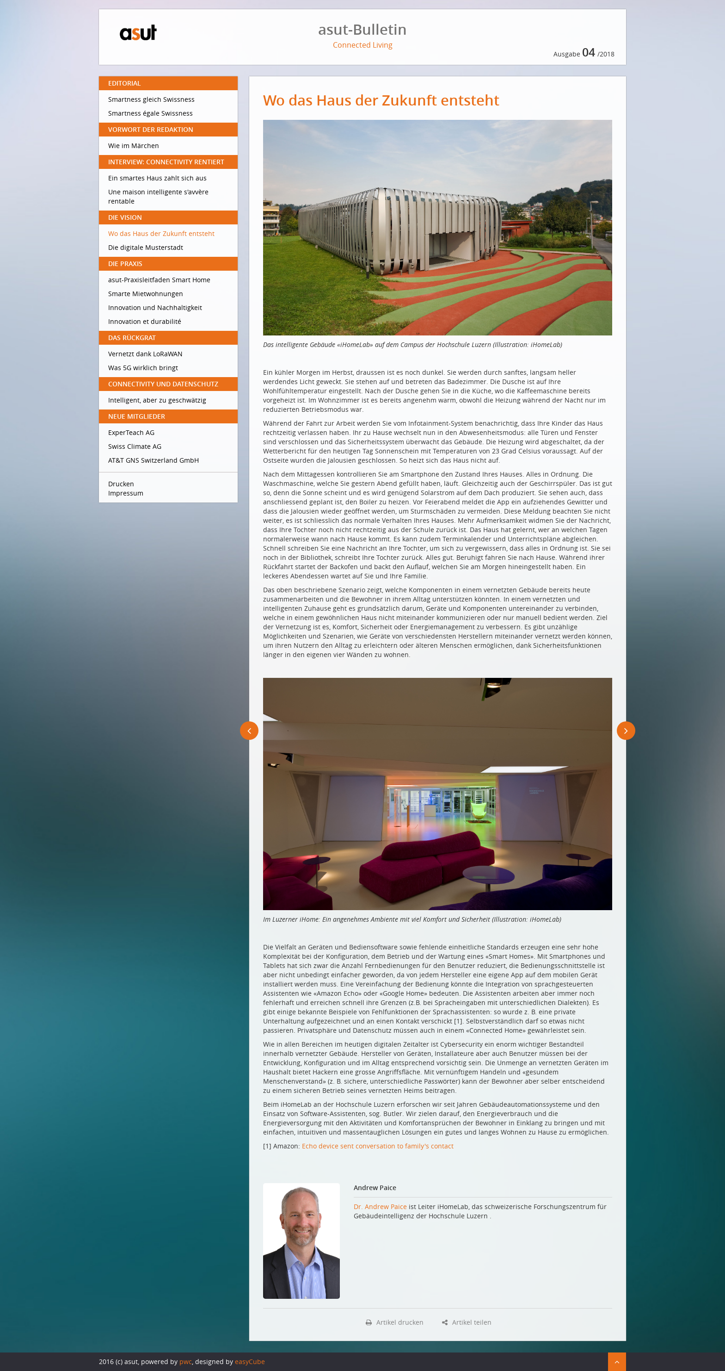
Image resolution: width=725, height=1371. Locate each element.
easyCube (250, 1361)
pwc (185, 1361)
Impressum (125, 493)
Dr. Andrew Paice (381, 1206)
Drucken (121, 483)
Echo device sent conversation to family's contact (378, 1145)
